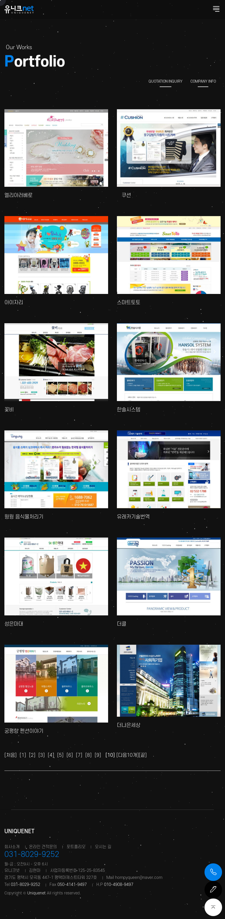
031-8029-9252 (31, 854)
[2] (32, 755)
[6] (70, 755)
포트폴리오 (76, 847)
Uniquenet (19, 832)
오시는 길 (103, 847)
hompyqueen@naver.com (138, 877)
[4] (51, 755)
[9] (98, 755)
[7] (79, 755)
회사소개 (12, 847)
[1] (23, 755)
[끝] (143, 755)
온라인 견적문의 (43, 847)
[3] (41, 755)
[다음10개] (127, 755)
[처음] (10, 755)
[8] (88, 755)
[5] (60, 755)
